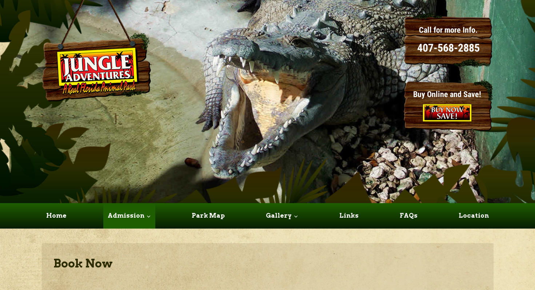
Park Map (208, 215)
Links (349, 215)
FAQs (409, 215)
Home (56, 215)
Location (474, 215)
